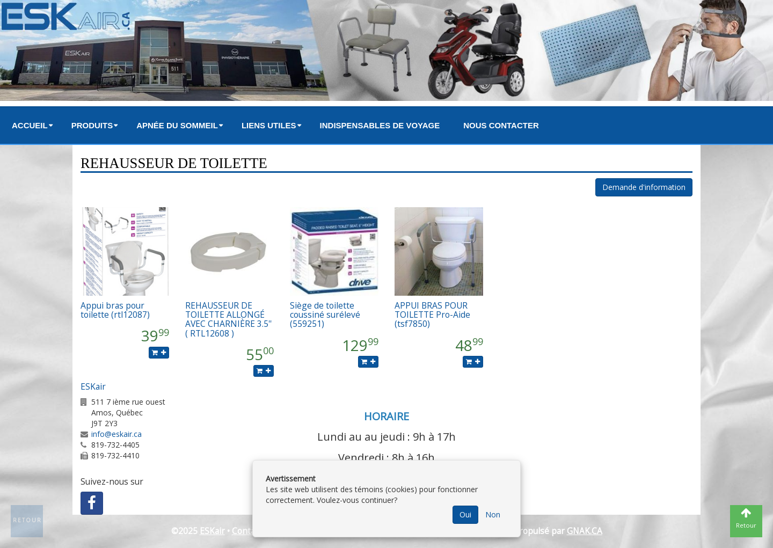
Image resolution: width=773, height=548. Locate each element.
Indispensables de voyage (380, 125)
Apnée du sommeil (177, 125)
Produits (92, 125)
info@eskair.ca (116, 434)
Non (492, 514)
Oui (465, 514)
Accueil (30, 125)
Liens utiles (269, 125)
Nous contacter (501, 125)
